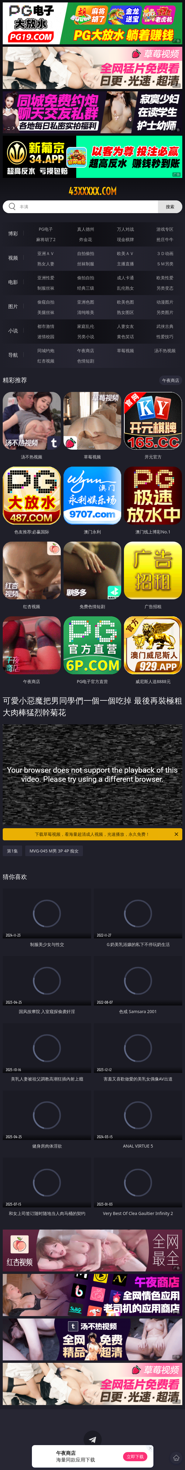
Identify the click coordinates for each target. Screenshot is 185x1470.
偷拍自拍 (85, 278)
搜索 (170, 206)
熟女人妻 (45, 264)
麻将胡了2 (46, 239)
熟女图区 (125, 312)
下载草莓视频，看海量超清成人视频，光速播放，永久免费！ (107, 834)
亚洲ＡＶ (45, 253)
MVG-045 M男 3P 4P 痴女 (54, 851)
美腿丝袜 (45, 312)
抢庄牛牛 (164, 239)
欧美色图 (125, 302)
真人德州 (85, 229)
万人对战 (125, 229)
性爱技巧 (164, 336)
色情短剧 (85, 361)
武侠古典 (164, 326)
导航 (13, 355)
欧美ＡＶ (125, 253)
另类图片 (164, 312)
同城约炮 (45, 350)
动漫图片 (164, 302)
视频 (13, 257)
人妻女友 (125, 326)
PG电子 (46, 229)
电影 (13, 282)
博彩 (13, 233)
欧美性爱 (164, 278)
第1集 (12, 851)
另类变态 (164, 288)
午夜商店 (85, 350)
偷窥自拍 (45, 302)
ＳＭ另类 (164, 264)
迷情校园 (45, 336)
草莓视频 (125, 350)
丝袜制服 (85, 264)
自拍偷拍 (85, 253)
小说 (13, 330)
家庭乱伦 (85, 326)
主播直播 (125, 264)
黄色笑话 (125, 336)
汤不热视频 (165, 350)
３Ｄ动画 (164, 253)
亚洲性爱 (45, 278)
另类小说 (85, 336)
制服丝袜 (45, 288)
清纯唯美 (85, 312)
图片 (13, 306)
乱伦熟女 (125, 288)
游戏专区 (164, 229)
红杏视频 (45, 361)
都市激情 (45, 326)
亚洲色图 (85, 302)
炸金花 (85, 239)
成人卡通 (125, 278)
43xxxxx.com (92, 191)
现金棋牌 (125, 239)
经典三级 (85, 288)
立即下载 (135, 1456)
